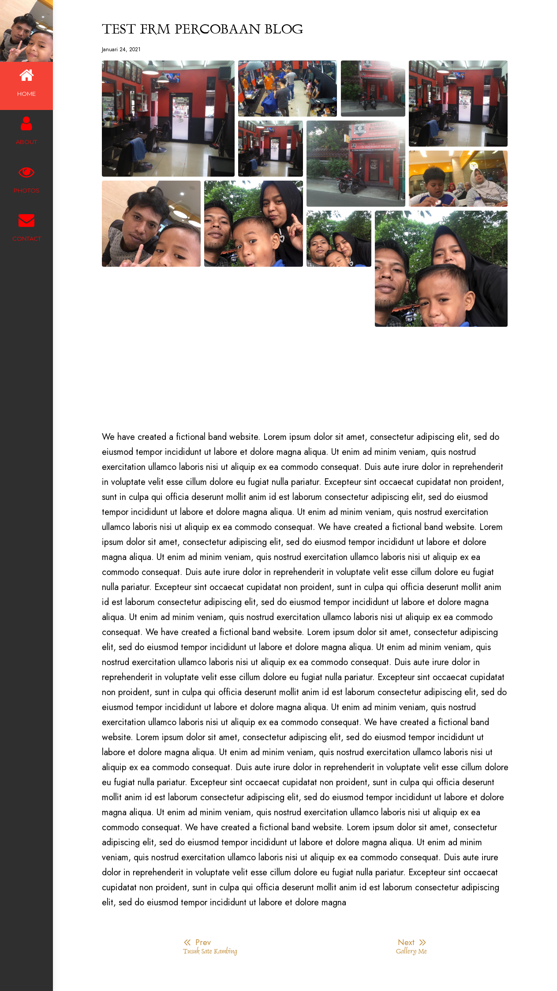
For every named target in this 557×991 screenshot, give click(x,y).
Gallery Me (411, 952)
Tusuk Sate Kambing (210, 952)
